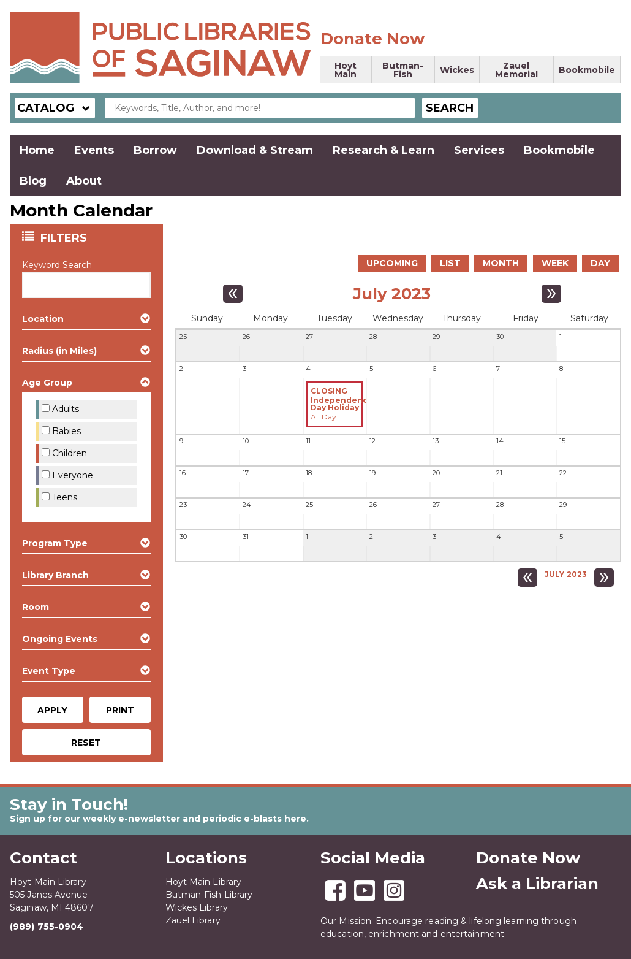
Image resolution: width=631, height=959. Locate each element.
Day (600, 263)
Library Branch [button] (55, 575)
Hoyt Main (345, 70)
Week (555, 263)
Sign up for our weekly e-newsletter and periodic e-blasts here (158, 818)
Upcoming (392, 263)
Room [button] (35, 607)
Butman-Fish (402, 70)
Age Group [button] (47, 382)
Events (94, 150)
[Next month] (551, 294)
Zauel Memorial (516, 70)
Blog (33, 181)
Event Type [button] (48, 670)
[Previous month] (233, 294)
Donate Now (372, 39)
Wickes (457, 69)
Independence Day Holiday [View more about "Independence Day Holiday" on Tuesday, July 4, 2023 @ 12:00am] (342, 404)
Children (69, 453)
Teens (64, 497)
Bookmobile (587, 69)
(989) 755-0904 (46, 926)
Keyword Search (57, 264)
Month (501, 263)
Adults (65, 409)
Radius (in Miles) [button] (59, 350)
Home (37, 150)
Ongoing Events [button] (59, 638)
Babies (66, 431)
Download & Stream (255, 150)
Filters (64, 237)
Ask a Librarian (537, 884)
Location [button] (43, 318)
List (450, 263)
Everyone (72, 475)
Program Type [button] (55, 543)
